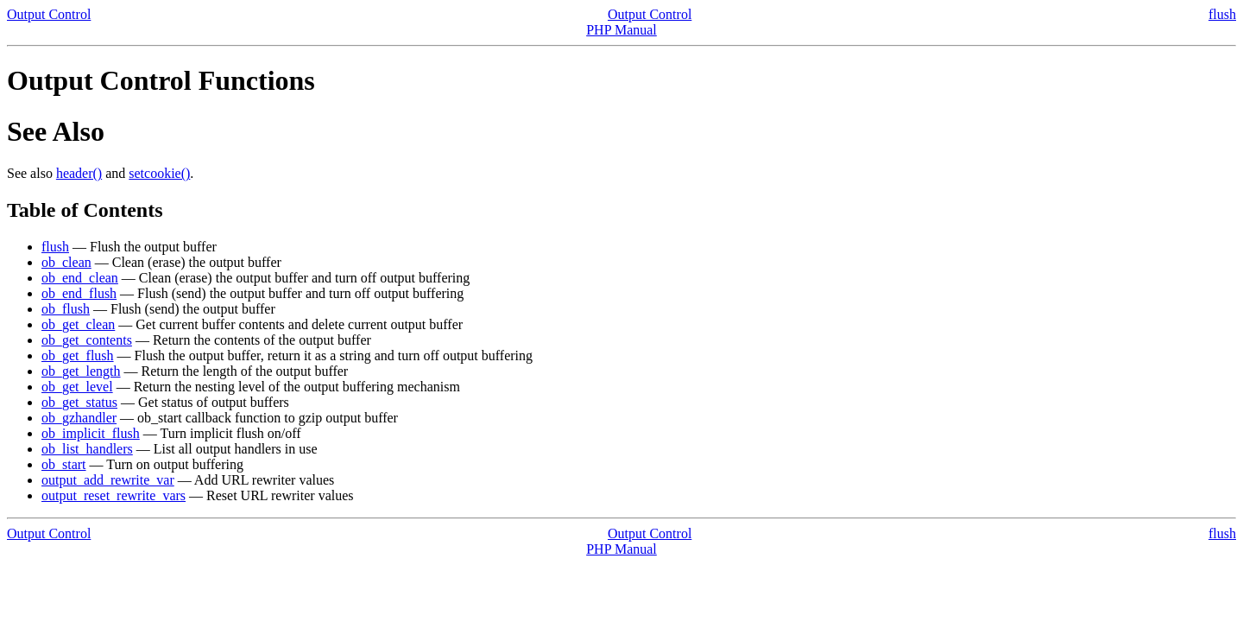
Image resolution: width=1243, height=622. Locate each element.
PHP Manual (621, 29)
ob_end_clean (79, 277)
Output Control (49, 14)
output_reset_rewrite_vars (113, 495)
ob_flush (65, 308)
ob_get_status (79, 402)
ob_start (63, 464)
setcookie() (159, 173)
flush (1222, 14)
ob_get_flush (77, 355)
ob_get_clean (78, 324)
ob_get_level (77, 386)
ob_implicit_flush (90, 433)
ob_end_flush (79, 293)
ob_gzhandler (79, 417)
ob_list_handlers (87, 448)
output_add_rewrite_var (107, 480)
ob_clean (66, 262)
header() (79, 173)
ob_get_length (81, 371)
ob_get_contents (86, 340)
